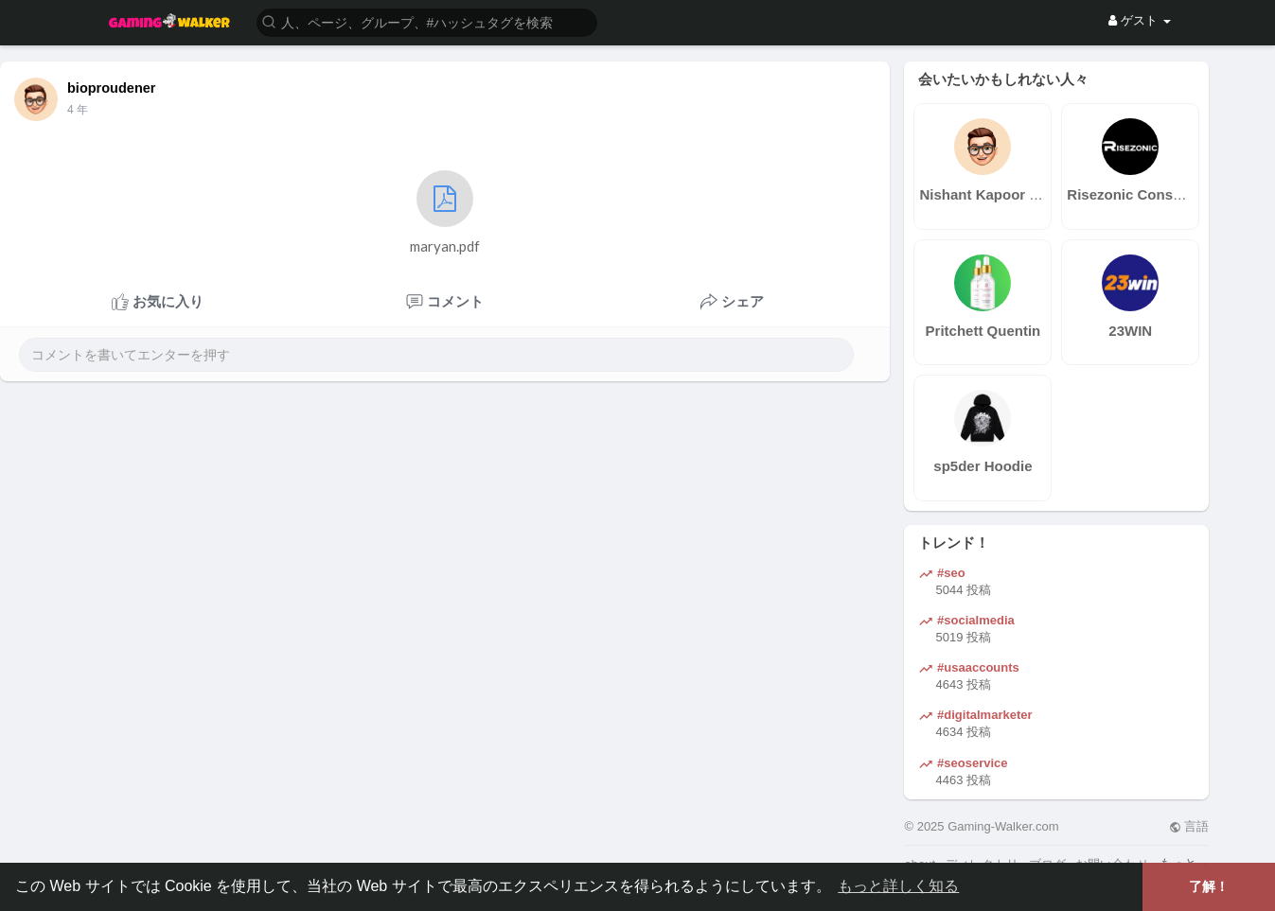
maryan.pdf (445, 212)
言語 (1189, 826)
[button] (427, 21)
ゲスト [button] (1139, 20)
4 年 (77, 109)
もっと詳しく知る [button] (898, 886)
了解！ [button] (1209, 886)
